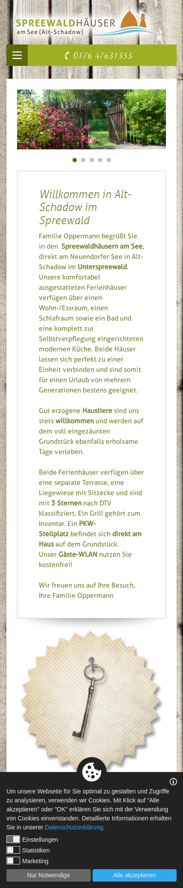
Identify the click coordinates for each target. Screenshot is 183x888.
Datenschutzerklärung (74, 827)
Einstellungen (32, 839)
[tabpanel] (91, 119)
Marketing (27, 860)
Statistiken (28, 850)
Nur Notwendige (48, 875)
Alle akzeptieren (134, 875)
